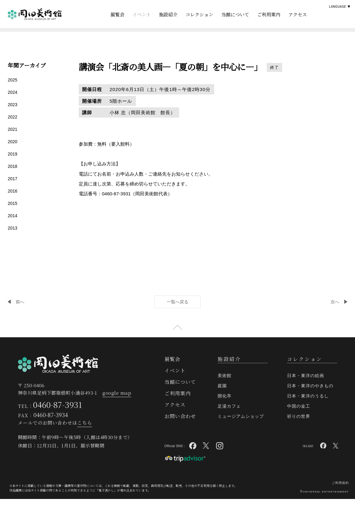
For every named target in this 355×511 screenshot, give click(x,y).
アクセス (297, 14)
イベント (141, 14)
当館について (235, 14)
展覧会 (117, 14)
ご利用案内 (268, 14)
